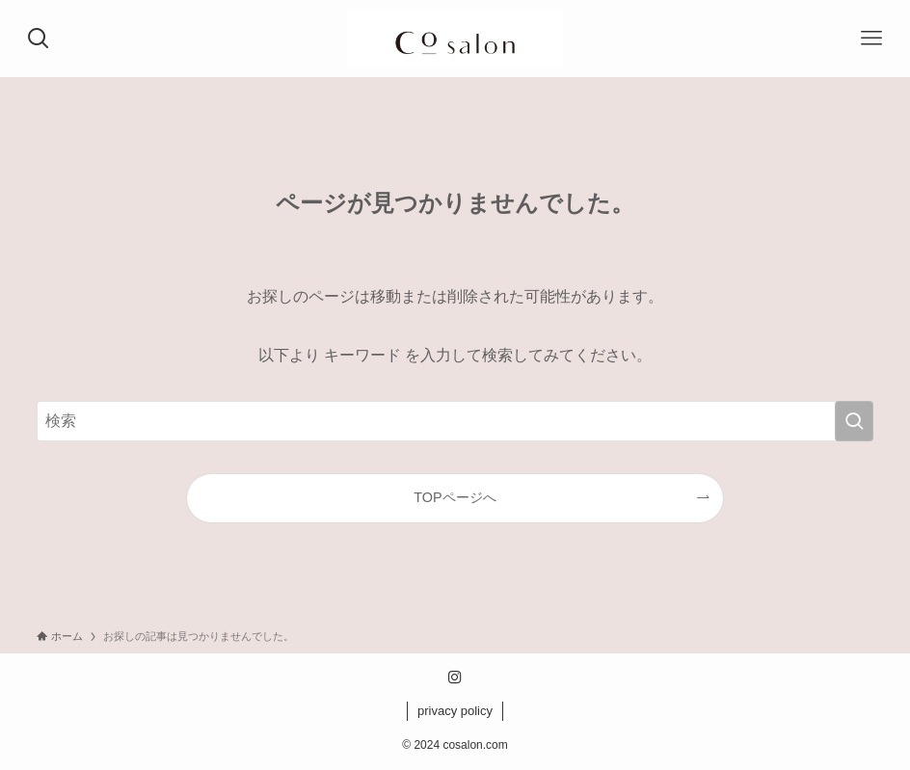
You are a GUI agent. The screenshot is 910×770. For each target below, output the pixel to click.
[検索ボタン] (38, 38)
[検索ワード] (455, 421)
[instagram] (455, 677)
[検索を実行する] (854, 421)
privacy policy (455, 711)
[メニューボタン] (871, 38)
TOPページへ (454, 497)
